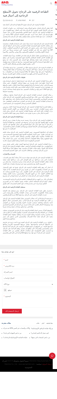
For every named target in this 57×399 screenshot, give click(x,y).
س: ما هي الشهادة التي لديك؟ (12, 333)
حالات (37, 323)
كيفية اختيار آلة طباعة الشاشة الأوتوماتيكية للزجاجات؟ (15, 337)
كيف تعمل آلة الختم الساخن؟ (40, 333)
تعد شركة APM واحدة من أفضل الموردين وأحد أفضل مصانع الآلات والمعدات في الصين (16, 328)
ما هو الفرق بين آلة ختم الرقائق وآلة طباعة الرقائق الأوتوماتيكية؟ (43, 328)
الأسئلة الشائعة (50, 323)
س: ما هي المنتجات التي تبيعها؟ (40, 337)
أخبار (43, 323)
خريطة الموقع (47, 364)
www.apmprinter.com (27, 364)
